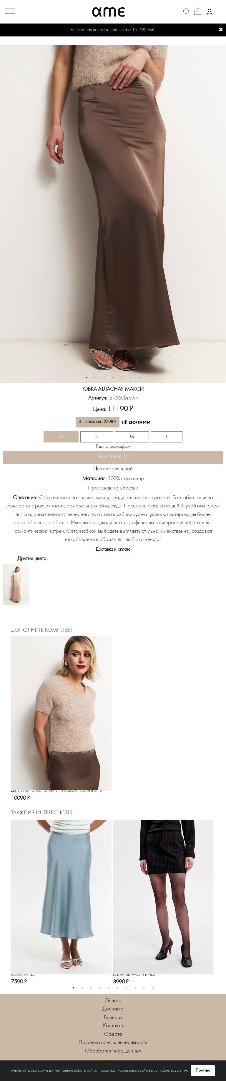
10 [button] (153, 988)
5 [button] (122, 377)
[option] (113, 214)
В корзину (113, 457)
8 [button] (135, 988)
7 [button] (139, 377)
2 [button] (95, 377)
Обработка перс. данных (113, 1051)
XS (61, 437)
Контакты (113, 1026)
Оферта (113, 1034)
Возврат (113, 1017)
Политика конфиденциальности (113, 1042)
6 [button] (131, 377)
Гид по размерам (113, 446)
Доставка (113, 1009)
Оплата (113, 1001)
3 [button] (104, 377)
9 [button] (144, 988)
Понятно (203, 1070)
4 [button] (113, 377)
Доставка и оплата (113, 549)
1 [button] (86, 377)
